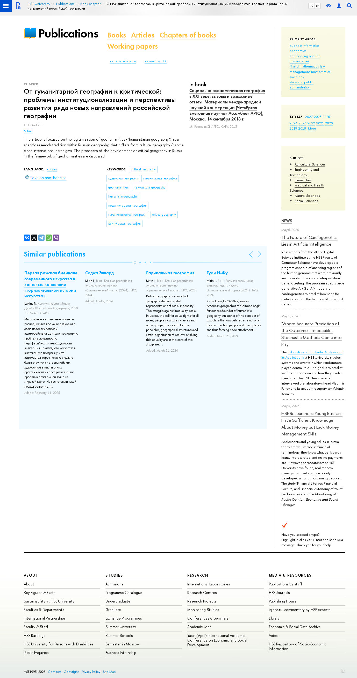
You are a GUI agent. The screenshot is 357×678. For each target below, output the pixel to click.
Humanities (303, 180)
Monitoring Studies (203, 609)
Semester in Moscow (122, 644)
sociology (297, 76)
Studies (114, 575)
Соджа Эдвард (99, 273)
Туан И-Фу (217, 273)
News (286, 220)
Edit (343, 670)
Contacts (54, 671)
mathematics (320, 71)
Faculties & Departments (44, 609)
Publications (68, 33)
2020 (329, 123)
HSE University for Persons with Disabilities (58, 644)
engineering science (305, 56)
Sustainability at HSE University (49, 601)
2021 (320, 123)
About (31, 575)
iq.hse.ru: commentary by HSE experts (299, 609)
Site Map (109, 671)
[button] (135, 262)
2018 (302, 128)
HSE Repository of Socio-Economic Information (297, 646)
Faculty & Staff (36, 626)
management (300, 71)
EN (317, 5)
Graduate (113, 609)
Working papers (132, 46)
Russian (52, 169)
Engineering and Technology (304, 172)
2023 (302, 123)
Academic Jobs (199, 626)
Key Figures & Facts (39, 592)
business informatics (304, 45)
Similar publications (54, 254)
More (312, 128)
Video (274, 635)
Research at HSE (156, 61)
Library (274, 618)
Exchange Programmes (123, 618)
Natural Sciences (307, 195)
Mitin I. (28, 131)
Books (116, 35)
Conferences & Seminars (207, 618)
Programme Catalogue (123, 592)
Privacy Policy (90, 671)
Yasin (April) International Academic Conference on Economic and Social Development (217, 640)
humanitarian (299, 61)
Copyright (71, 671)
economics (298, 50)
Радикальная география (170, 273)
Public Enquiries (36, 652)
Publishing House (283, 601)
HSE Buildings (34, 635)
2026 (317, 116)
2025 (326, 116)
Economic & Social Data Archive (295, 626)
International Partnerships (45, 618)
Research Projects (201, 601)
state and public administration (301, 84)
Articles (142, 35)
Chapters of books (188, 35)
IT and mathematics (304, 66)
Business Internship (120, 652)
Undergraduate (117, 601)
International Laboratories (208, 584)
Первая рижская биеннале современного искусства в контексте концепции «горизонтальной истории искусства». (50, 284)
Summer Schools (119, 635)
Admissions (114, 584)
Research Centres (202, 592)
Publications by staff (285, 584)
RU (311, 5)
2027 (309, 116)
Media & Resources (290, 575)
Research (198, 575)
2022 (311, 123)
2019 (293, 128)
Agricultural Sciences (310, 164)
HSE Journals (279, 592)
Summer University (120, 626)
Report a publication (123, 61)
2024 (293, 123)
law (322, 66)
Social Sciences (306, 200)
